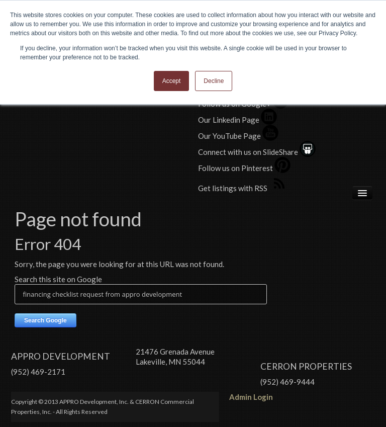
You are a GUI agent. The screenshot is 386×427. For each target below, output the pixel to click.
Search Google (45, 320)
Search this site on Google (58, 279)
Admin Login (251, 396)
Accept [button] (171, 80)
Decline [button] (214, 80)
